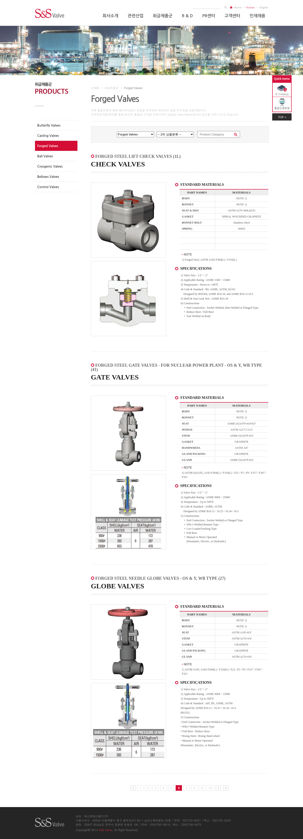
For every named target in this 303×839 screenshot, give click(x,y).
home (237, 7)
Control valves (48, 187)
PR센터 (208, 16)
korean (250, 7)
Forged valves (47, 146)
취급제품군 (163, 16)
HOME (95, 88)
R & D (187, 16)
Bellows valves (48, 176)
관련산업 (135, 16)
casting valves (48, 135)
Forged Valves (133, 88)
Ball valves (45, 156)
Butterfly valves (48, 125)
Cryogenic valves (50, 166)
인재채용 (257, 16)
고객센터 (232, 16)
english (264, 7)
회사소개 (110, 16)
